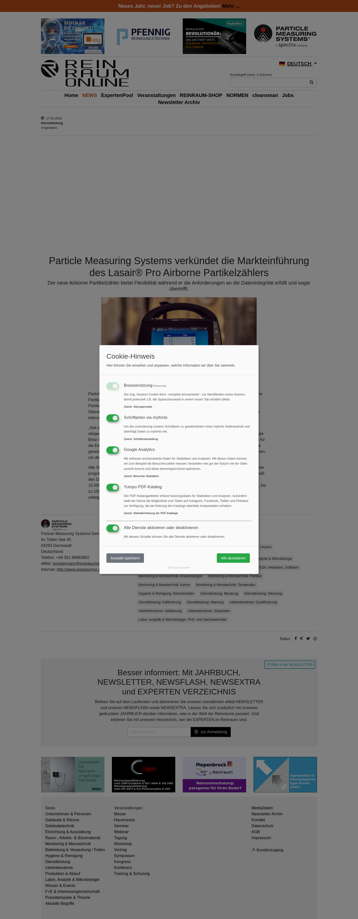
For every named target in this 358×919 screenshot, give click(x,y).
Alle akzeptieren (233, 558)
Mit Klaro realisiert (179, 567)
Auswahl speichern (125, 558)
